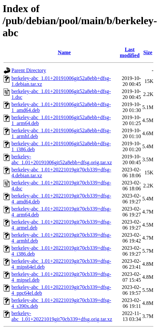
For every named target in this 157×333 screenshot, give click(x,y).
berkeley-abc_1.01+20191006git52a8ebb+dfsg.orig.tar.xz (61, 159)
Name (64, 52)
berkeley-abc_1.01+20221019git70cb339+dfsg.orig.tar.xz (61, 316)
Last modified (129, 52)
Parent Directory (28, 70)
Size (147, 52)
